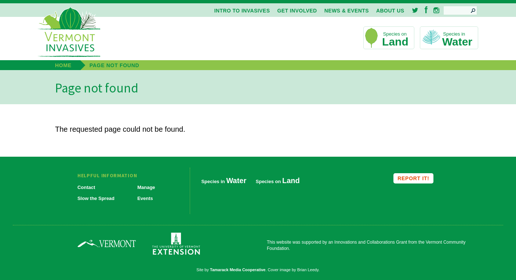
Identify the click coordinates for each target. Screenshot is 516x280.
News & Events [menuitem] (346, 10)
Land (395, 42)
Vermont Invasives (69, 32)
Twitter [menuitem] (415, 10)
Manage (146, 187)
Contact (86, 187)
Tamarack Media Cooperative (237, 270)
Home (63, 65)
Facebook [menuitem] (426, 9)
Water (457, 42)
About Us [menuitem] (390, 10)
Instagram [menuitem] (436, 10)
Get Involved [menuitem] (297, 10)
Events (145, 198)
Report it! (413, 178)
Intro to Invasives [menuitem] (242, 10)
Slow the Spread (96, 198)
